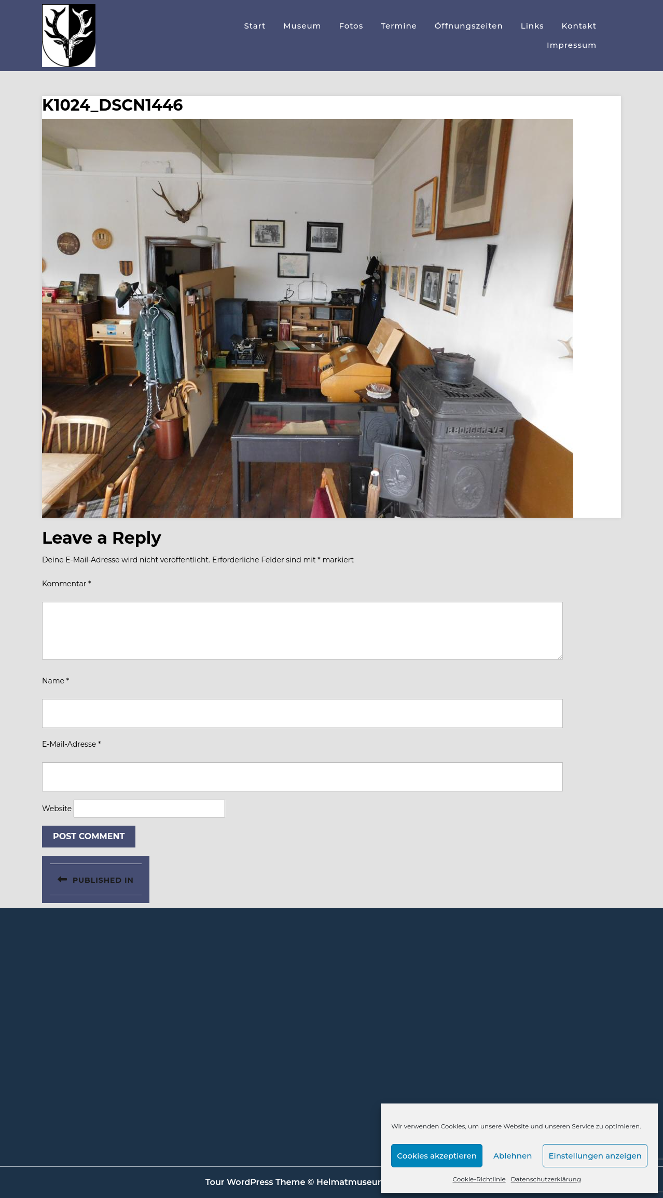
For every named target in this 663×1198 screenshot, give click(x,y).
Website (57, 808)
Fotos (351, 26)
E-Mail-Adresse (71, 744)
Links (532, 26)
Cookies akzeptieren (437, 1156)
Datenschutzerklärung (546, 1179)
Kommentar (66, 583)
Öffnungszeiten (469, 26)
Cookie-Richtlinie (478, 1179)
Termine (399, 26)
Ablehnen (512, 1156)
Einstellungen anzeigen (595, 1156)
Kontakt (579, 26)
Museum (302, 26)
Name (55, 680)
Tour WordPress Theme (255, 1182)
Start (255, 26)
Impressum (572, 45)
